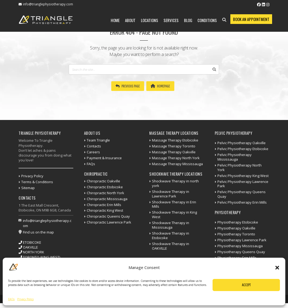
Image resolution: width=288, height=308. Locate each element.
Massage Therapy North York (176, 157)
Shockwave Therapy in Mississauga (170, 225)
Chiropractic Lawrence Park (109, 222)
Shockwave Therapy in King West (174, 214)
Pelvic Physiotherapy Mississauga (234, 157)
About (130, 20)
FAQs (11, 299)
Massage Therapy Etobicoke (175, 140)
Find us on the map (38, 232)
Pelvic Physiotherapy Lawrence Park (242, 184)
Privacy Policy (25, 299)
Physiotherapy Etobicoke (237, 222)
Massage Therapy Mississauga (177, 163)
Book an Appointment (251, 19)
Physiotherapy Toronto (236, 234)
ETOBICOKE (30, 242)
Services (171, 20)
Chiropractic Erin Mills (104, 204)
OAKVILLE (28, 247)
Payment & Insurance (104, 157)
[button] (277, 267)
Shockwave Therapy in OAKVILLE (170, 246)
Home (115, 20)
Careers (93, 152)
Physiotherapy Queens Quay (241, 251)
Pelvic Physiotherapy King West (243, 175)
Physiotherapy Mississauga (240, 245)
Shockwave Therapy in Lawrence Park (170, 194)
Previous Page (128, 86)
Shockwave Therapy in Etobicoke (170, 235)
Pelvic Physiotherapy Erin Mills (242, 202)
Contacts (94, 146)
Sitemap (28, 187)
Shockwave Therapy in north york (175, 183)
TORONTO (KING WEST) (39, 257)
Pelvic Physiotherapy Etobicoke (242, 148)
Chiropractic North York (105, 192)
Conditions (207, 20)
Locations (149, 20)
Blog (188, 20)
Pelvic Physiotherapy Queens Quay (241, 194)
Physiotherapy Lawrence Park (241, 240)
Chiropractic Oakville (103, 181)
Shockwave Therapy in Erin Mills (174, 204)
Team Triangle (98, 140)
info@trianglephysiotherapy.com (48, 4)
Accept (246, 284)
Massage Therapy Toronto (173, 146)
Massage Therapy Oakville (174, 152)
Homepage (160, 86)
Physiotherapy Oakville (236, 228)
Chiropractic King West (105, 210)
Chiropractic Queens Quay (108, 216)
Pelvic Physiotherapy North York (239, 167)
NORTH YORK (31, 252)
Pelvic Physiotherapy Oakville (241, 142)
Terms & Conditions (37, 181)
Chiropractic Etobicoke (105, 187)
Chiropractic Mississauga (107, 198)
